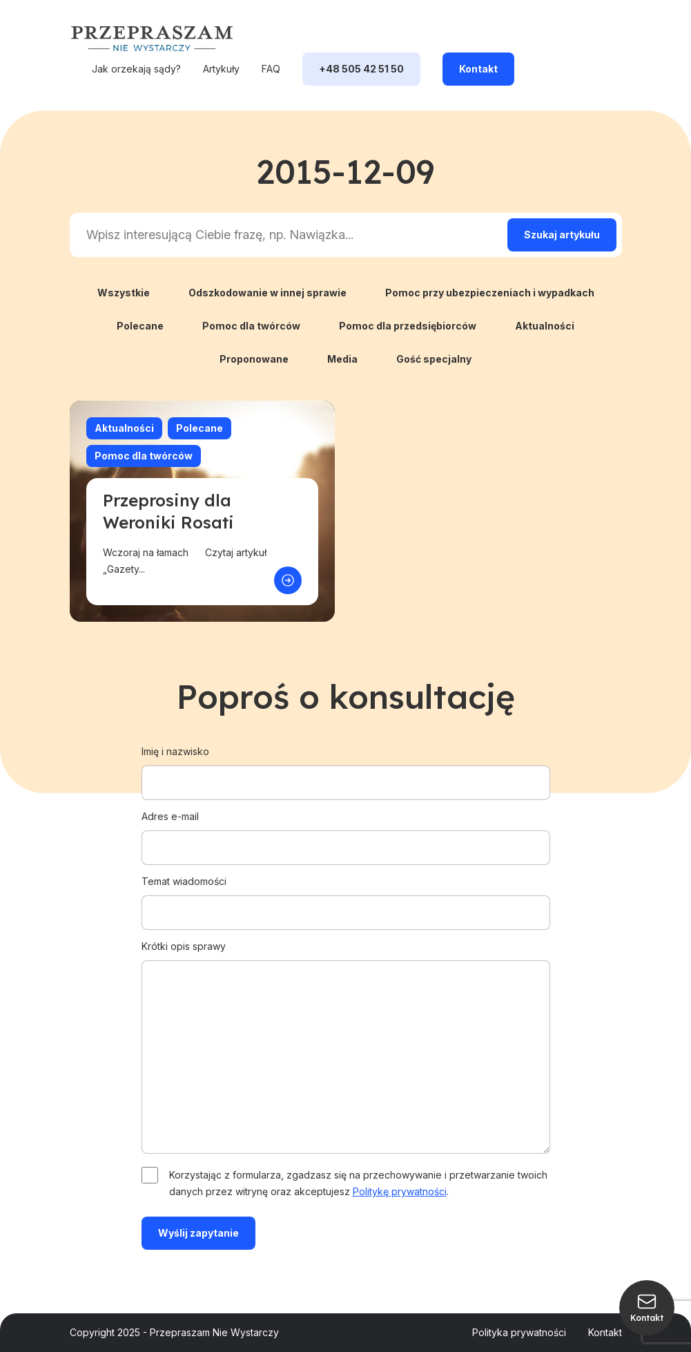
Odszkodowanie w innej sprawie (267, 292)
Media (342, 359)
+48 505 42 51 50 (361, 69)
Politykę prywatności (400, 1191)
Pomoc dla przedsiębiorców (407, 326)
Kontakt (478, 69)
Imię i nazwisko (346, 766)
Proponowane (254, 359)
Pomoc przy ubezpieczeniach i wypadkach (489, 292)
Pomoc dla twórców (251, 326)
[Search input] (285, 235)
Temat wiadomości (346, 896)
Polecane (140, 326)
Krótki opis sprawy (346, 1048)
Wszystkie (123, 292)
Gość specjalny (433, 359)
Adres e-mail (346, 831)
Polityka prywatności (519, 1332)
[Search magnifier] (562, 235)
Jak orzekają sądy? (136, 69)
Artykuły (221, 69)
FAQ (271, 69)
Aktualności (544, 326)
